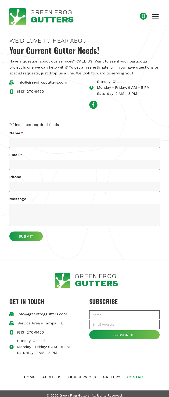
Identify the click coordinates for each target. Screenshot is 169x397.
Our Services (82, 373)
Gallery (111, 373)
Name (16, 133)
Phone (15, 175)
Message (17, 195)
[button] (155, 16)
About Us (51, 373)
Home (30, 373)
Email (15, 154)
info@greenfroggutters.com (42, 82)
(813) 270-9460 (30, 91)
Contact (136, 373)
